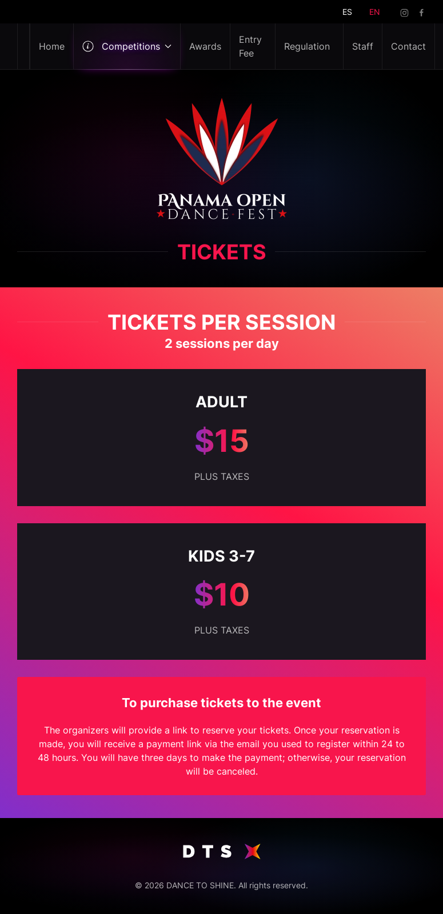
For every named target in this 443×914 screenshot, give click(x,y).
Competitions (126, 46)
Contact (408, 46)
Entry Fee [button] (250, 46)
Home (52, 46)
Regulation (307, 46)
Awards (205, 46)
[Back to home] (24, 46)
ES (347, 12)
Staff (362, 46)
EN (374, 12)
